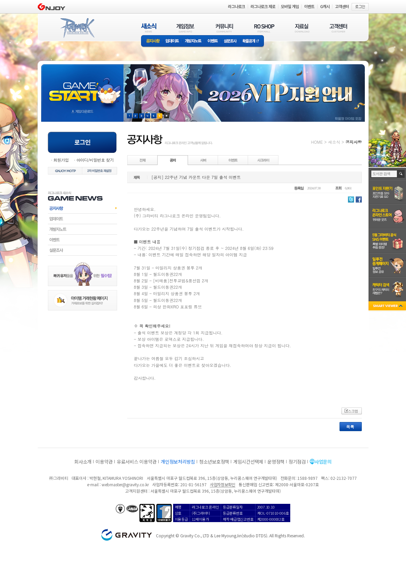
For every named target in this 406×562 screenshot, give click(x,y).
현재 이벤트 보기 (166, 115)
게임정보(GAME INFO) (185, 27)
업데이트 (172, 41)
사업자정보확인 (222, 484)
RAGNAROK (77, 28)
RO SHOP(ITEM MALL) (264, 27)
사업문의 (323, 461)
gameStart (82, 86)
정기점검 (297, 461)
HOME (317, 142)
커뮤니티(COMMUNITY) (224, 27)
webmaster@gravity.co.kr (125, 484)
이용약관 (104, 461)
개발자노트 (193, 41)
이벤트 (213, 41)
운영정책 (276, 461)
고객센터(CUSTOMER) (338, 27)
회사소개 (82, 461)
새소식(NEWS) (149, 27)
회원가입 (61, 160)
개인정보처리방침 (178, 461)
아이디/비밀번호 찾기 (94, 160)
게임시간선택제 (248, 461)
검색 (401, 174)
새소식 (334, 142)
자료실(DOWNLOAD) (301, 27)
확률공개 (252, 41)
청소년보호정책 (214, 461)
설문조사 (230, 41)
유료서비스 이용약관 (137, 461)
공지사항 (152, 41)
